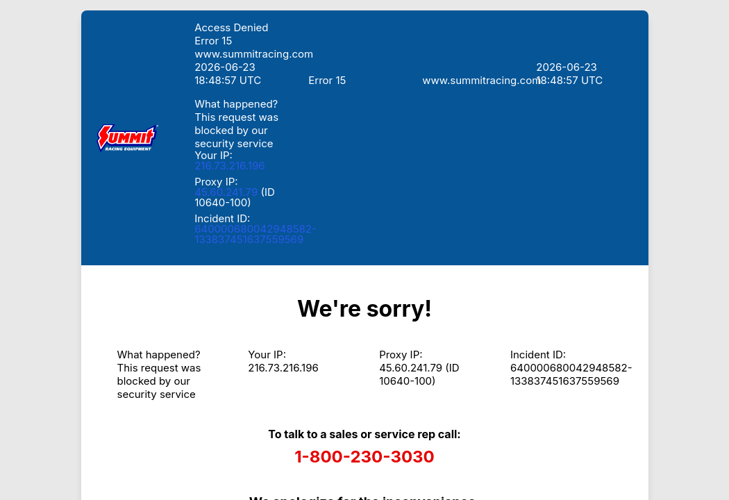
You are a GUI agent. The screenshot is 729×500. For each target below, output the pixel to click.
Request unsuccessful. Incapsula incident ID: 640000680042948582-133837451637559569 (364, 250)
